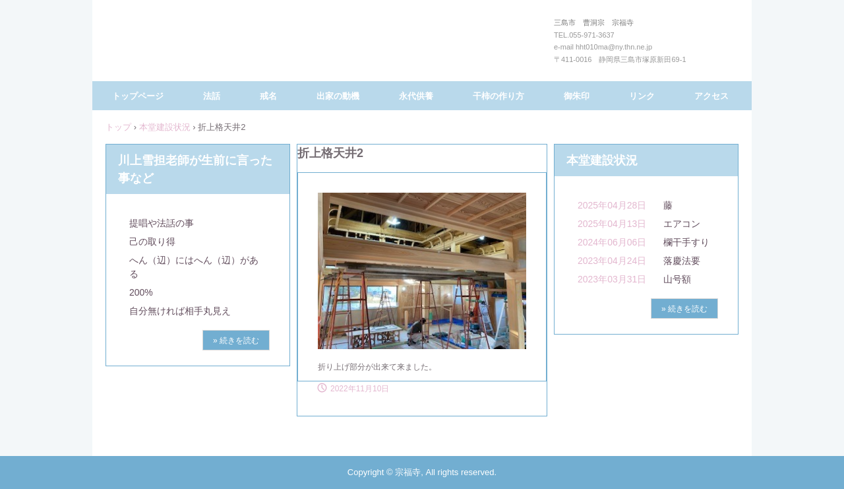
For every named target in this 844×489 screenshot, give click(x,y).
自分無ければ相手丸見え (180, 311)
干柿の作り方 (498, 96)
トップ (118, 127)
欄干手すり (686, 242)
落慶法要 (681, 260)
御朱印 (576, 96)
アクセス (711, 96)
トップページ (138, 96)
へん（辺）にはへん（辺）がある (193, 267)
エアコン (681, 223)
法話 (211, 96)
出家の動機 (337, 96)
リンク (642, 96)
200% (141, 292)
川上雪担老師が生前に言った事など (195, 169)
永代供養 (416, 96)
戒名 (268, 96)
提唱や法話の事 (161, 223)
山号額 (677, 279)
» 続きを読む (236, 340)
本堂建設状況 (165, 127)
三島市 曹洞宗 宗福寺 (419, 44)
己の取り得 (152, 241)
